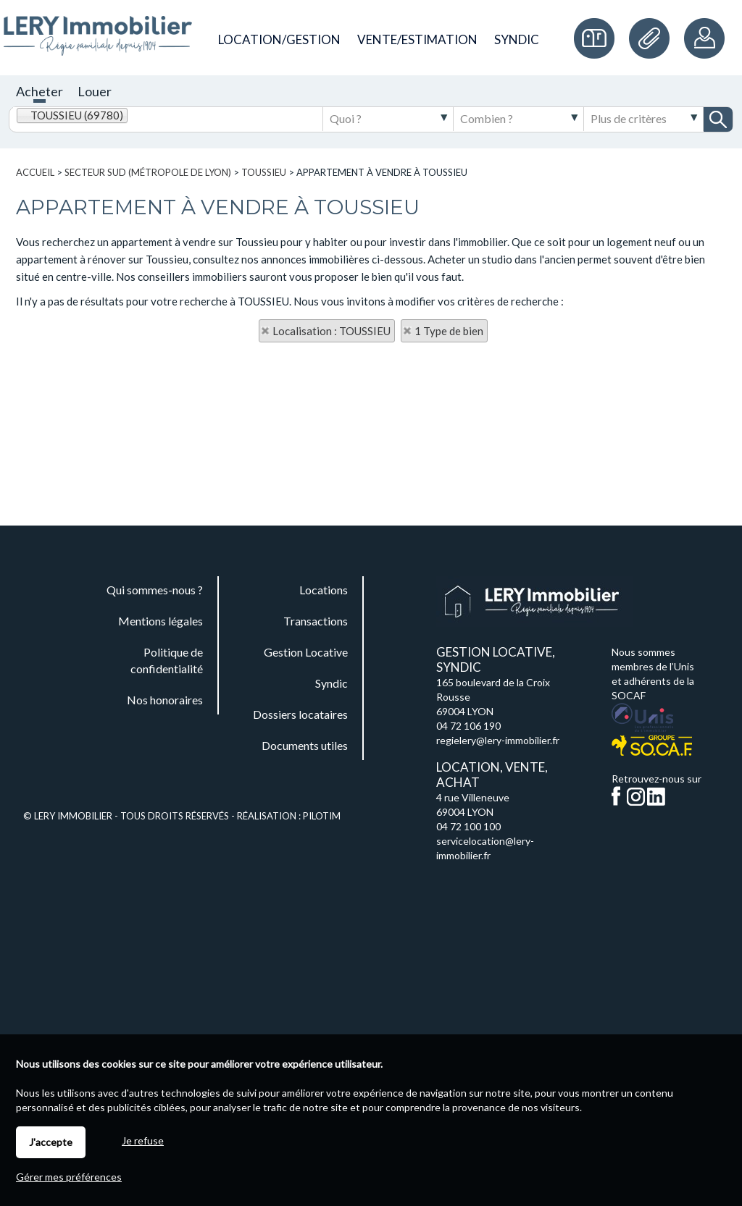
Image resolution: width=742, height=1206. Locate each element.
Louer (95, 91)
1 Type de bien (448, 330)
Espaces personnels (706, 38)
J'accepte (50, 1142)
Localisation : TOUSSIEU (331, 330)
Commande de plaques (598, 38)
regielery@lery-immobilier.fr (497, 740)
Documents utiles (653, 38)
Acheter (39, 91)
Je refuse (143, 1140)
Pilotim (322, 816)
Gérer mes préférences (69, 1177)
